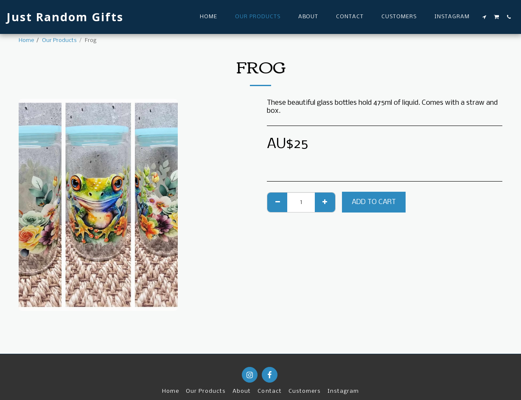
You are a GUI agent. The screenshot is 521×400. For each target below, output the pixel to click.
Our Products (59, 40)
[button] (484, 17)
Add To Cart (374, 202)
